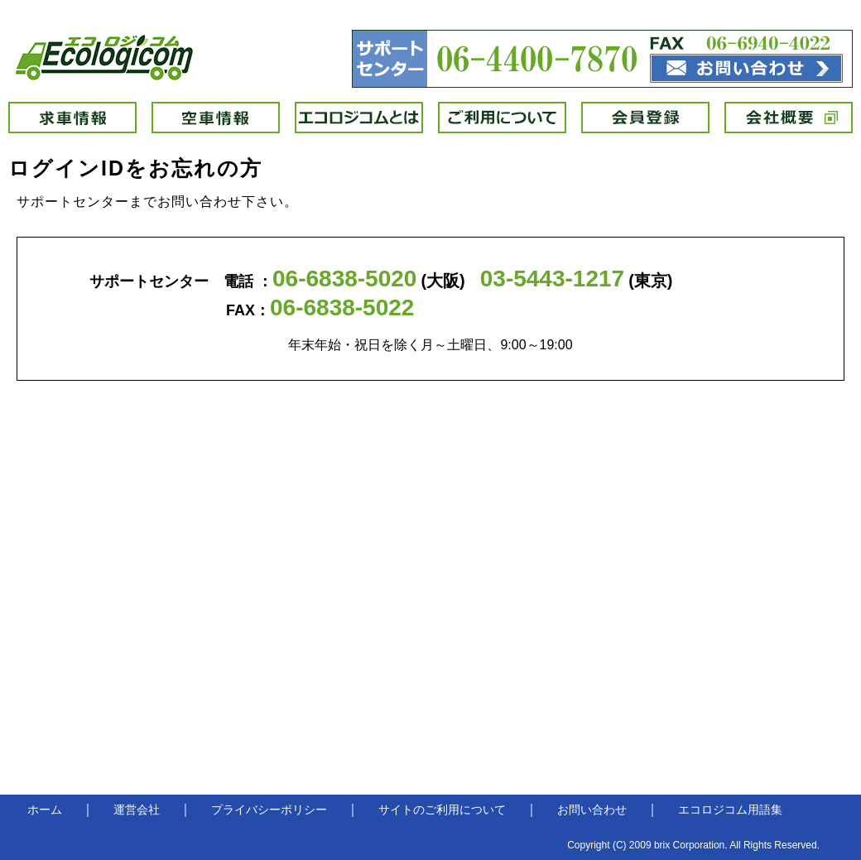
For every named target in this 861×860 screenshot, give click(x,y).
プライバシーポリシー (269, 809)
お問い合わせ (592, 809)
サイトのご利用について (442, 809)
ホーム (44, 809)
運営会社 (136, 809)
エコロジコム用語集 (730, 809)
